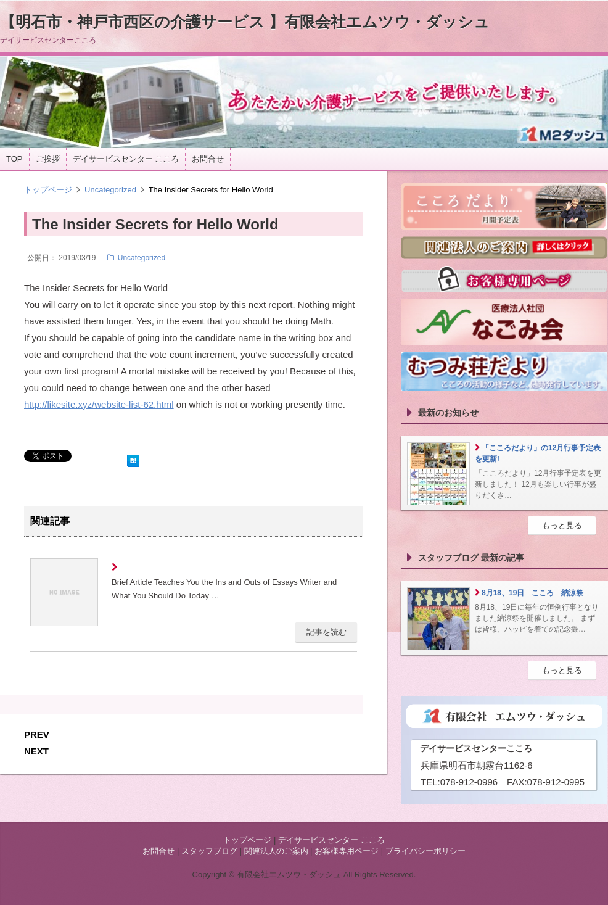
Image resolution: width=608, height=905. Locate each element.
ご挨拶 (48, 158)
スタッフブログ (209, 851)
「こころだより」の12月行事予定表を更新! (538, 453)
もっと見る (562, 525)
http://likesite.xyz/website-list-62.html (99, 404)
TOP (14, 158)
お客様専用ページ (346, 851)
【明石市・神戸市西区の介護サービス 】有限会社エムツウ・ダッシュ (245, 21)
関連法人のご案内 (276, 851)
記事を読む (326, 632)
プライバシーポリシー (425, 851)
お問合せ (208, 158)
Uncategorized (110, 189)
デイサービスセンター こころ (126, 158)
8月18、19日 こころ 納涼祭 (532, 593)
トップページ (48, 189)
